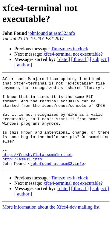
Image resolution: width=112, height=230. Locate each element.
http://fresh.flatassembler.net (37, 170)
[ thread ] (80, 59)
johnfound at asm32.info (51, 33)
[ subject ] (99, 59)
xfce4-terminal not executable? (73, 54)
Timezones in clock (69, 48)
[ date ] (63, 59)
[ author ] (23, 64)
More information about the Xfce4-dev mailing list (50, 224)
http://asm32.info (22, 176)
